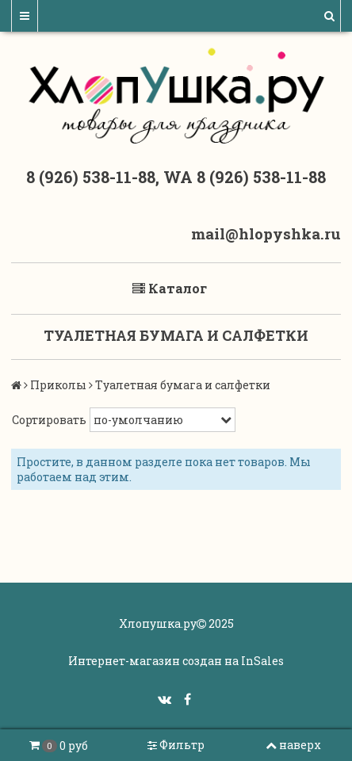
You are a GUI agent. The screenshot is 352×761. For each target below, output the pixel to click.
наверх (293, 744)
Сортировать (49, 419)
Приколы (58, 384)
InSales (262, 660)
